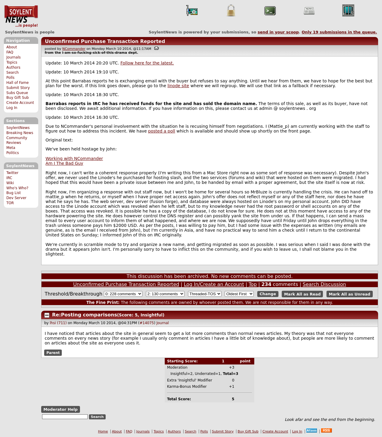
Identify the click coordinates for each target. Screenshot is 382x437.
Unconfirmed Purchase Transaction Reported (105, 41)
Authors (13, 67)
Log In (11, 108)
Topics (11, 62)
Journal (162, 323)
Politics (12, 153)
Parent (53, 353)
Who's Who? (17, 188)
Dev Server (16, 198)
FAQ (9, 52)
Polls (10, 78)
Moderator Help (60, 409)
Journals (13, 57)
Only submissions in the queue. (339, 32)
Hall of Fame (17, 83)
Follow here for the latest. (147, 63)
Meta (10, 148)
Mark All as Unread (349, 294)
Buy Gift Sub (17, 98)
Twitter (12, 173)
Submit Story (18, 88)
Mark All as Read (302, 294)
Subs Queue (17, 93)
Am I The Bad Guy (64, 163)
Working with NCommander (74, 158)
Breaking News (19, 133)
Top (253, 284)
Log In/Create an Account (214, 284)
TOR (10, 203)
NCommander (73, 49)
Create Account (20, 103)
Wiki (10, 183)
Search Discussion (324, 284)
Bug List (13, 193)
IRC (9, 178)
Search (12, 72)
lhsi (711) (58, 323)
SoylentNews (21, 16)
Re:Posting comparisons (84, 315)
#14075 (146, 323)
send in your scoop (278, 32)
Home (103, 431)
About (11, 47)
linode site (178, 85)
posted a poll (161, 131)
